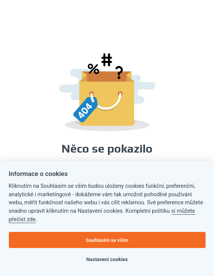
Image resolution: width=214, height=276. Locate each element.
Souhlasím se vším (107, 240)
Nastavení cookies (107, 259)
